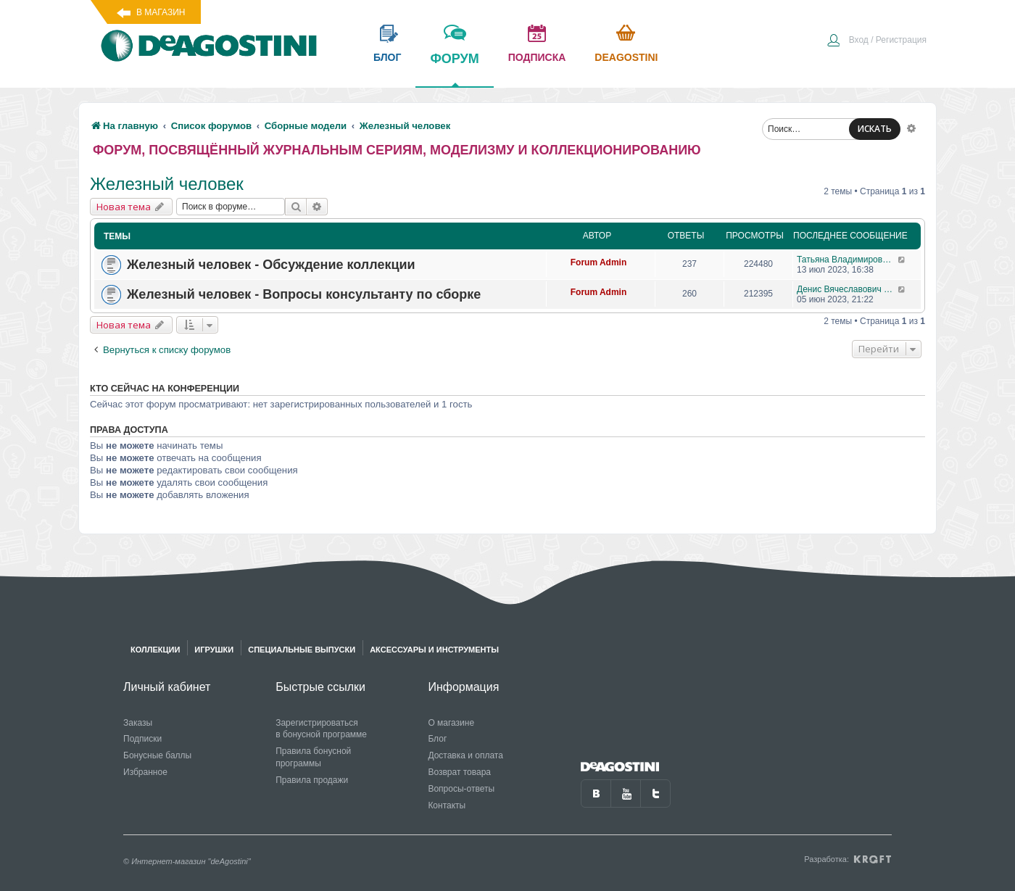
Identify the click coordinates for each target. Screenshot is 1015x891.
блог (387, 57)
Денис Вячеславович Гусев (847, 289)
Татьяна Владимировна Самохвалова (847, 259)
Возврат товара (459, 772)
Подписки (142, 739)
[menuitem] (876, 41)
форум (454, 68)
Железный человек (167, 184)
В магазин (160, 12)
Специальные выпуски (301, 649)
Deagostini (626, 57)
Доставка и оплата (465, 755)
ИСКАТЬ (875, 129)
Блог (437, 739)
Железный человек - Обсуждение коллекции (271, 264)
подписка (537, 57)
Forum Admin (599, 262)
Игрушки (213, 649)
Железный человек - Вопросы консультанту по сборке (304, 294)
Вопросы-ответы (461, 789)
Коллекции (155, 649)
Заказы (137, 723)
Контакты (446, 805)
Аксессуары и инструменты (434, 649)
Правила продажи (312, 780)
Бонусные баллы (157, 755)
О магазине (451, 723)
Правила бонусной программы (313, 757)
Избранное (145, 772)
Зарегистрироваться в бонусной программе (321, 729)
